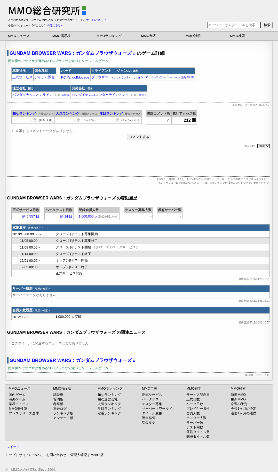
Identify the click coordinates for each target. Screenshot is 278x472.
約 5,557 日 (30, 216)
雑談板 (58, 395)
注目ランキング (111, 113)
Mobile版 (97, 455)
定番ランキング (109, 413)
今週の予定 (239, 404)
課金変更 (148, 422)
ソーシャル (173, 77)
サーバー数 (194, 422)
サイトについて (31, 455)
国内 (183, 77)
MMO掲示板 (61, 36)
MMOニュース (19, 36)
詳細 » (66, 95)
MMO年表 (148, 36)
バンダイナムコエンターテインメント (104, 95)
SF (192, 77)
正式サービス (22, 77)
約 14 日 (66, 216)
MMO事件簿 (18, 409)
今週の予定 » (54, 25)
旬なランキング (24, 113)
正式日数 (193, 399)
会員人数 (193, 413)
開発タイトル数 (198, 436)
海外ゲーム (17, 399)
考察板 (58, 404)
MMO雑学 (193, 36)
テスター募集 (152, 404)
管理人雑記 (78, 455)
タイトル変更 (152, 413)
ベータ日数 (194, 404)
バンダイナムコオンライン (36, 95)
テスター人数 (196, 418)
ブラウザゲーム (103, 77)
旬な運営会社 (108, 399)
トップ (10, 455)
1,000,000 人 (88, 216)
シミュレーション (130, 77)
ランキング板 (63, 413)
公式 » (142, 95)
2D (188, 77)
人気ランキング (67, 113)
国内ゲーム (17, 395)
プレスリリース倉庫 (24, 413)
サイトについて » (96, 19)
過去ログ (60, 409)
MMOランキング (109, 36)
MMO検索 (237, 36)
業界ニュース (19, 404)
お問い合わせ (56, 455)
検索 (267, 25)
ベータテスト (152, 399)
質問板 (58, 399)
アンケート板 (63, 418)
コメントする (139, 137)
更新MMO (238, 399)
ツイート (13, 447)
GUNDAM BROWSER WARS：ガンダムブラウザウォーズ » (73, 53)
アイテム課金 (45, 77)
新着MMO (238, 395)
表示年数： (257, 146)
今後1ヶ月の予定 (243, 409)
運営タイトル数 (198, 432)
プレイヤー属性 (198, 409)
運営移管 (148, 418)
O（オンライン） (156, 77)
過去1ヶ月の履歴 (243, 413)
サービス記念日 (198, 395)
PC (63, 77)
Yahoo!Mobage (78, 77)
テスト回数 (194, 427)
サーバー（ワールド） (159, 409)
